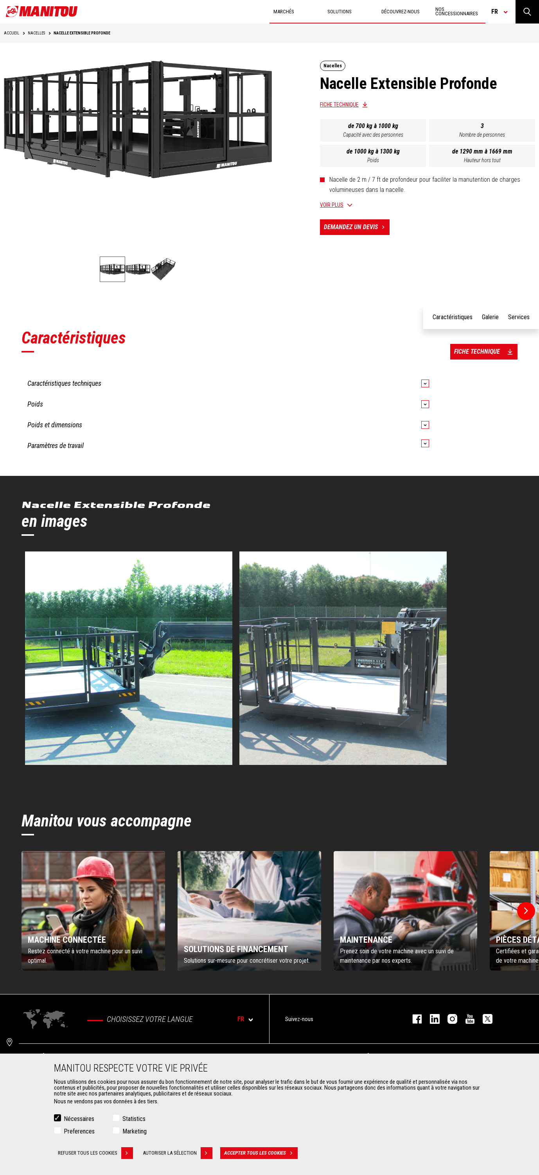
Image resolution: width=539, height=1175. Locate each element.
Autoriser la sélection (177, 1153)
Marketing (134, 1131)
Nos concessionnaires (456, 11)
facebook (413, 1019)
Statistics (134, 1119)
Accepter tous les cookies (261, 1153)
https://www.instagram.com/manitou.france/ (448, 1019)
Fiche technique (339, 104)
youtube (466, 1019)
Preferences (79, 1131)
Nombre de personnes (482, 134)
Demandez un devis (357, 227)
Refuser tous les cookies (95, 1153)
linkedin (431, 1019)
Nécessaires (79, 1119)
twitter (483, 1019)
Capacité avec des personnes (373, 134)
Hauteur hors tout (482, 160)
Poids (373, 160)
